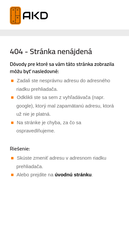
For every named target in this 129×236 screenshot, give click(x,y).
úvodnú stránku (73, 174)
